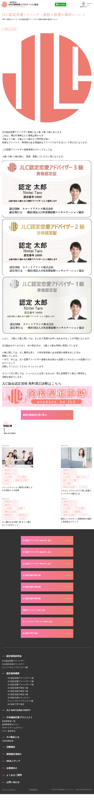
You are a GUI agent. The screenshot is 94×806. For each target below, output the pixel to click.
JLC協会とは (12, 749)
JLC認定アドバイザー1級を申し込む (40, 546)
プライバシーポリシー (9, 801)
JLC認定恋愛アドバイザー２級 (20, 693)
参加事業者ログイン (10, 736)
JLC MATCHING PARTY (18, 722)
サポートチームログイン (12, 739)
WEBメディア (12, 19)
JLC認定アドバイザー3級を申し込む (40, 570)
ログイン (83, 5)
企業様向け (11, 780)
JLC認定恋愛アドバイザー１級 (20, 690)
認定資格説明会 (14, 668)
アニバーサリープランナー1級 (15, 679)
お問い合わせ (12, 794)
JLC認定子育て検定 (32, 645)
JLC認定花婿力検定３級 (17, 706)
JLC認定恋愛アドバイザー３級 (20, 696)
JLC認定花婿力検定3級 (33, 608)
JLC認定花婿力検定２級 (17, 703)
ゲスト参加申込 (8, 743)
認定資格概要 (12, 685)
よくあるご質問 (14, 787)
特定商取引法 (33, 801)
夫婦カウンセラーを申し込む (36, 620)
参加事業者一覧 (8, 733)
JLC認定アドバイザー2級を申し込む (40, 558)
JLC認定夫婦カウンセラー (13, 676)
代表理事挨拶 (7, 753)
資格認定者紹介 (14, 766)
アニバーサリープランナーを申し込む (41, 632)
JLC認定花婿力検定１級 (17, 700)
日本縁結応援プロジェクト (19, 729)
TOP (3, 19)
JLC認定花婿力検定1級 (33, 583)
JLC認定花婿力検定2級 (33, 595)
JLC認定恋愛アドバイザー (13, 672)
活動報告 (10, 759)
